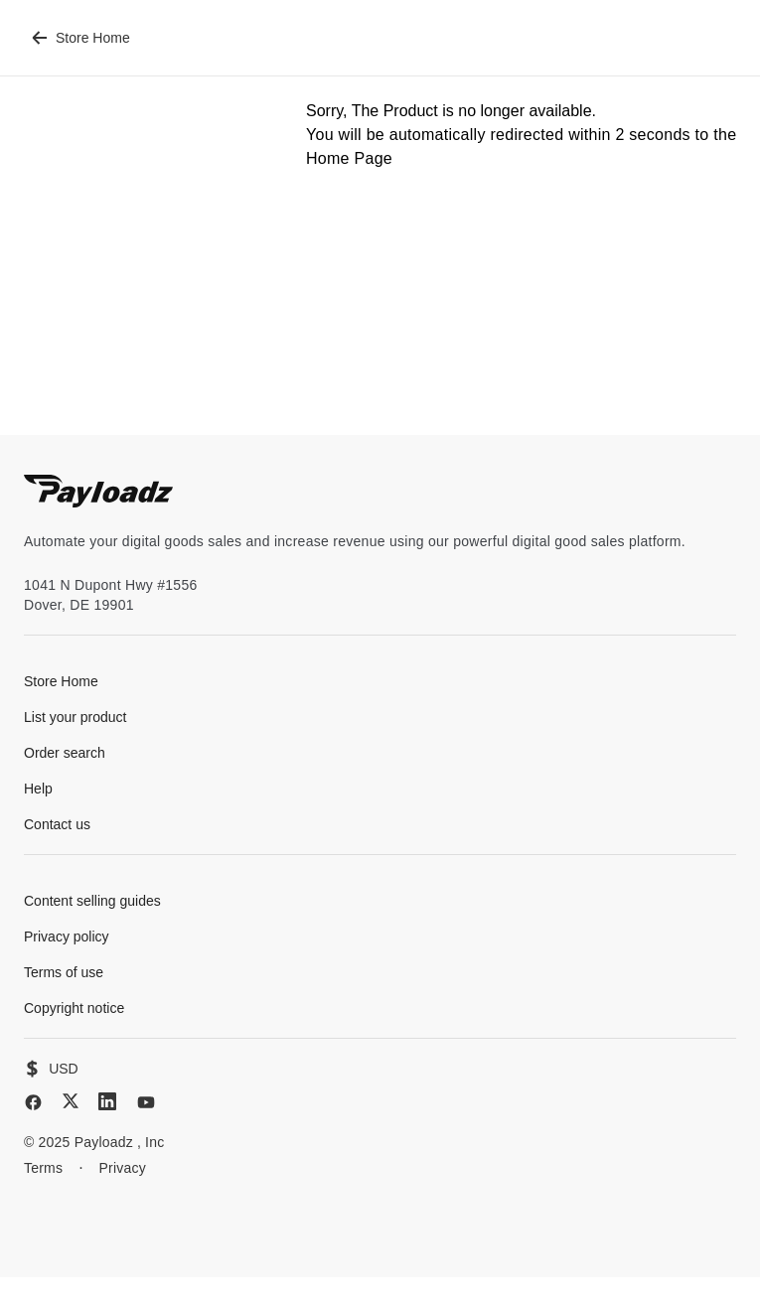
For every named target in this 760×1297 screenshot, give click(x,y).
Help (38, 788)
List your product (75, 717)
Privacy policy (66, 936)
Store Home (81, 38)
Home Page (349, 158)
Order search (64, 753)
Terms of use (63, 972)
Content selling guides (92, 901)
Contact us (57, 824)
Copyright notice (74, 1008)
